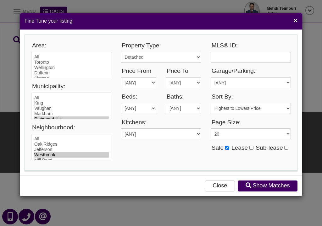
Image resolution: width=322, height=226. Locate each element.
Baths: (175, 96)
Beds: (129, 96)
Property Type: (141, 45)
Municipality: (48, 86)
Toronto (71, 62)
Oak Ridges (71, 144)
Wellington (71, 67)
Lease (239, 147)
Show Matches (268, 185)
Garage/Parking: (234, 70)
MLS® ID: (225, 45)
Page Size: (226, 122)
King (71, 103)
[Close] (295, 20)
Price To (177, 70)
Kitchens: (134, 122)
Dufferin (71, 73)
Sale (218, 147)
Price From (136, 70)
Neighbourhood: (53, 127)
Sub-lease (269, 147)
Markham (71, 113)
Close (220, 185)
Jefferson (71, 149)
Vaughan (71, 108)
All (71, 57)
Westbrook (71, 155)
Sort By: (222, 96)
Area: (39, 45)
